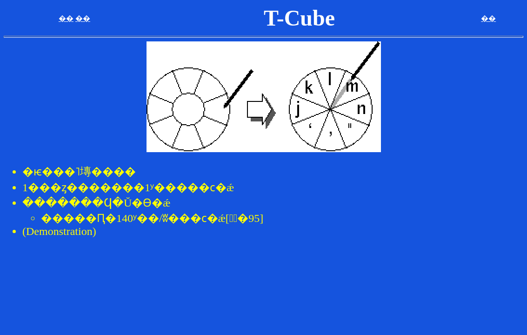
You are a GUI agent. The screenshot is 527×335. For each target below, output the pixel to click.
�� (66, 18)
